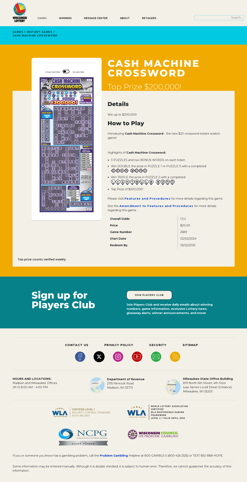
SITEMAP (190, 345)
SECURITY (157, 345)
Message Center (96, 18)
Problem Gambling (114, 455)
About (125, 18)
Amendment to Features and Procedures (156, 206)
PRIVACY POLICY (118, 345)
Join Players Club (149, 295)
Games (42, 18)
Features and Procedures (148, 198)
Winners (65, 18)
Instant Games (39, 31)
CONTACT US (76, 345)
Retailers (149, 18)
